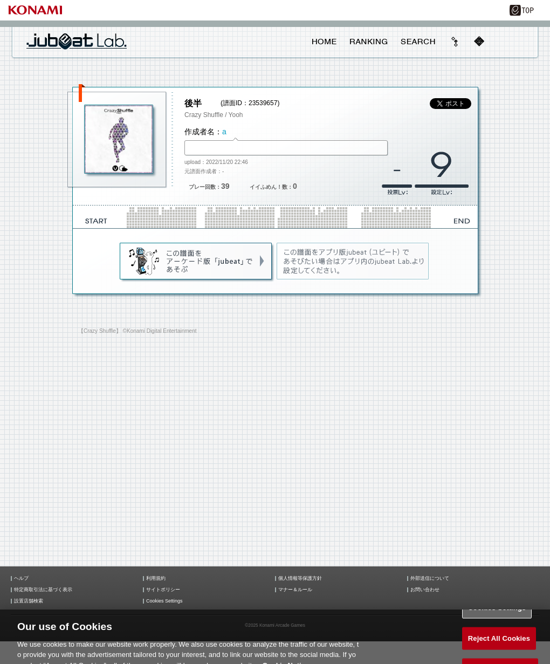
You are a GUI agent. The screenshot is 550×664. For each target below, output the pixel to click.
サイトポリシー (163, 589)
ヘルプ (21, 578)
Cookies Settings (164, 601)
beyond (455, 41)
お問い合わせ (424, 589)
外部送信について (429, 578)
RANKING (368, 41)
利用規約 (156, 578)
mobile (479, 41)
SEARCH (418, 41)
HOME (324, 41)
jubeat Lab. (76, 41)
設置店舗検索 (28, 601)
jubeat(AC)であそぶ (196, 261)
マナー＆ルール (295, 589)
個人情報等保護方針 (300, 578)
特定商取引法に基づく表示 (43, 589)
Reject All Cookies (499, 644)
